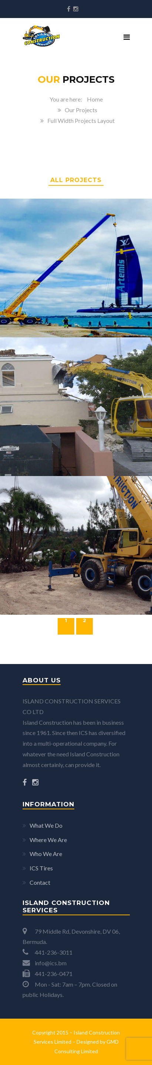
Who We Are (46, 853)
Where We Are (48, 839)
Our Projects (81, 109)
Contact (40, 882)
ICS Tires (41, 868)
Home (95, 99)
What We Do (46, 825)
